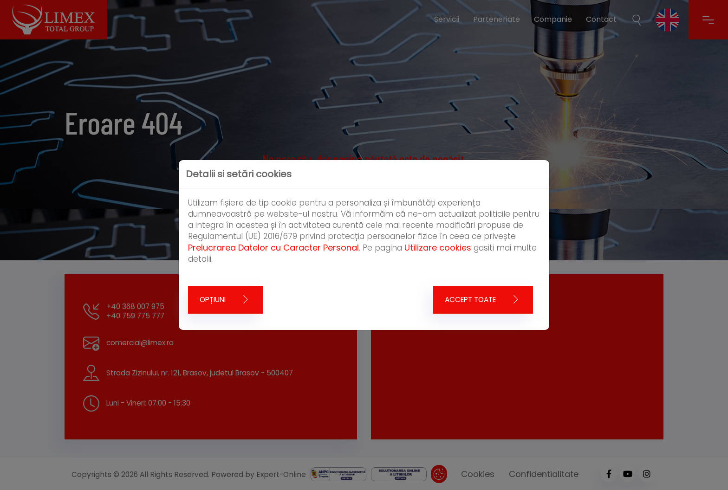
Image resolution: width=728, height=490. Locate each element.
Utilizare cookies (437, 247)
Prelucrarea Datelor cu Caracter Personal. (274, 247)
